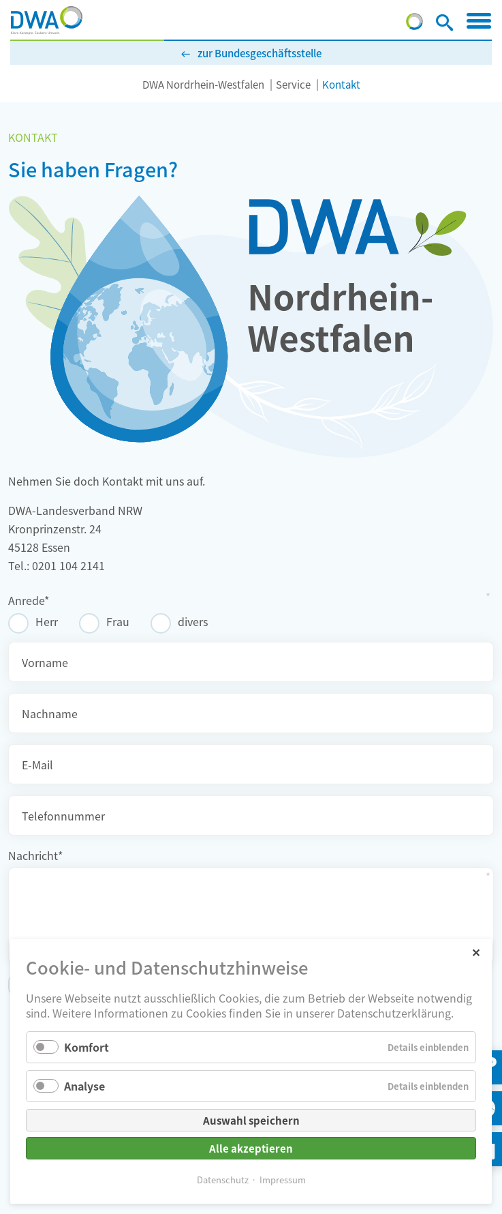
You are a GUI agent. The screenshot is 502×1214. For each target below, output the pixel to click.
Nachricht (35, 854)
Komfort (86, 1047)
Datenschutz (223, 1179)
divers (193, 621)
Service (293, 84)
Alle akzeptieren (251, 1148)
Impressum (283, 1179)
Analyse (84, 1086)
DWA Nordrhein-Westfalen (203, 84)
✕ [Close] (475, 952)
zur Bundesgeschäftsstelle (259, 53)
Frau (117, 621)
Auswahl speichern (251, 1120)
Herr (46, 621)
